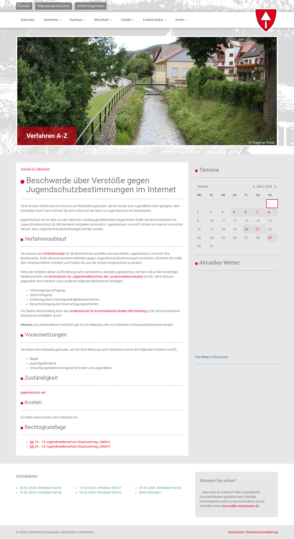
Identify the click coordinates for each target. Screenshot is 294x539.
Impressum (236, 532)
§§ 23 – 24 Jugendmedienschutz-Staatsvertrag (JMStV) (70, 446)
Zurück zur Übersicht (35, 169)
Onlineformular (54, 253)
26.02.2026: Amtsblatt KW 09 (41, 488)
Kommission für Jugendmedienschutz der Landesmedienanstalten (96, 276)
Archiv (182, 20)
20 (246, 229)
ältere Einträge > (150, 492)
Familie (128, 20)
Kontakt (24, 6)
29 (270, 238)
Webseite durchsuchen (53, 6)
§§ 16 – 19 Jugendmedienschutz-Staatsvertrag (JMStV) (70, 442)
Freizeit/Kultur (155, 20)
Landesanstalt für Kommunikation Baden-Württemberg (107, 311)
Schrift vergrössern (90, 6)
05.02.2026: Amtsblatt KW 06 (100, 492)
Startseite (27, 20)
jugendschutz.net (33, 392)
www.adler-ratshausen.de (239, 506)
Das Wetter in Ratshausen (211, 357)
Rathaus (78, 20)
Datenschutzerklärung (262, 532)
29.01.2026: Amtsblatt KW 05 (160, 488)
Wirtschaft (103, 20)
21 (258, 229)
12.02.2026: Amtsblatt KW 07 (100, 488)
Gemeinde (53, 20)
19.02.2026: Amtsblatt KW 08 (41, 492)
